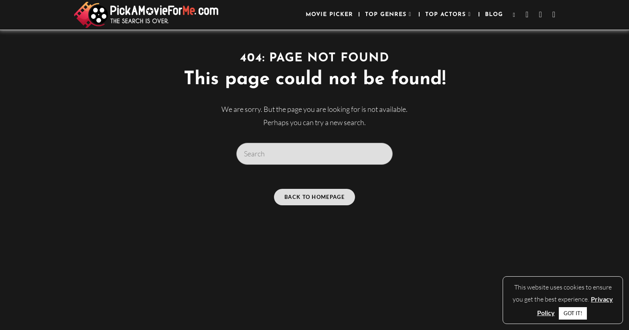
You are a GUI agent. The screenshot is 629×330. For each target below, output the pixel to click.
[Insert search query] (314, 153)
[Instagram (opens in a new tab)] (540, 14)
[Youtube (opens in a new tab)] (553, 14)
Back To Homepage (314, 197)
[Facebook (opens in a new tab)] (527, 14)
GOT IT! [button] (573, 313)
